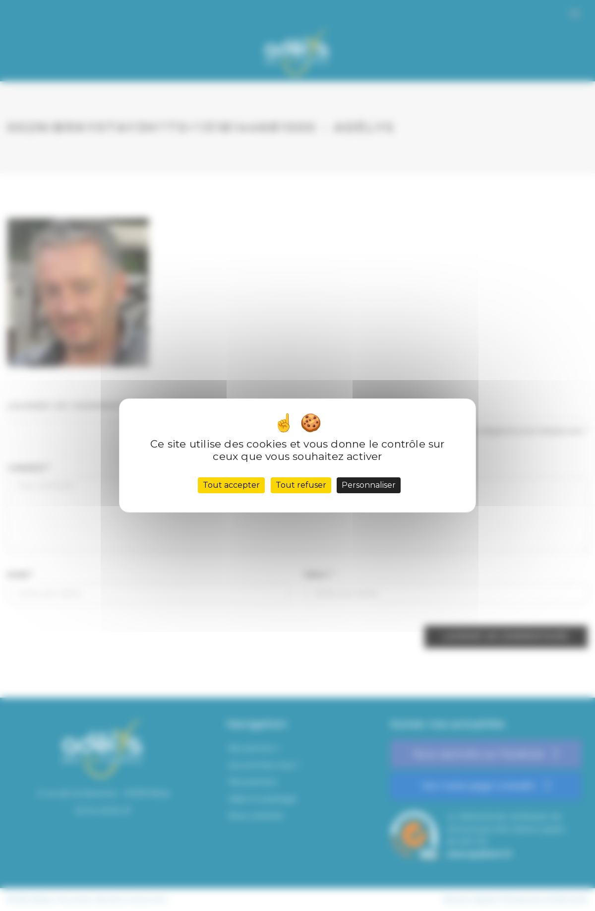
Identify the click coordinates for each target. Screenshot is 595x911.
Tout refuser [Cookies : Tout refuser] (301, 485)
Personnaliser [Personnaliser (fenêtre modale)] (369, 485)
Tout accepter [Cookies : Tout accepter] (231, 485)
